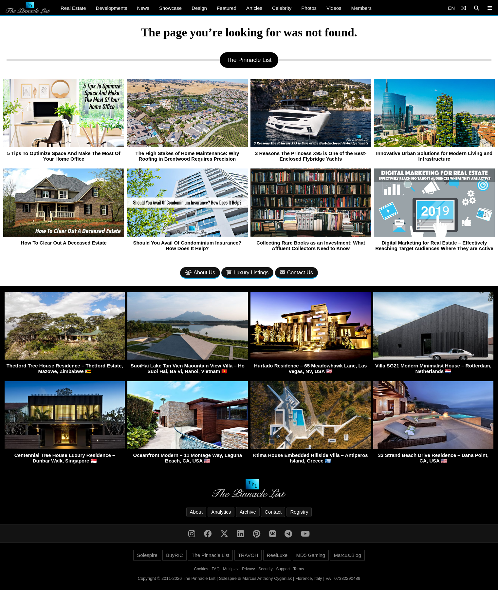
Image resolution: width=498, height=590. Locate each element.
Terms (298, 569)
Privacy (248, 569)
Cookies (201, 569)
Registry (299, 512)
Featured (226, 8)
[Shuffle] (464, 8)
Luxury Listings (247, 272)
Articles (254, 8)
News (143, 8)
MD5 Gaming (310, 555)
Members (361, 8)
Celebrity (281, 8)
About (196, 512)
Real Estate (73, 8)
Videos (333, 8)
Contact (273, 512)
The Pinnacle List (210, 555)
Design (199, 8)
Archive (248, 512)
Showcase (170, 8)
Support (283, 569)
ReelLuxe (277, 555)
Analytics (221, 512)
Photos (309, 8)
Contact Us (296, 272)
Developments (111, 8)
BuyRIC (174, 555)
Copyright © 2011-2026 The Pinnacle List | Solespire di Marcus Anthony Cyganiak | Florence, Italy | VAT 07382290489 (249, 578)
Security (265, 569)
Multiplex (230, 569)
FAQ (216, 569)
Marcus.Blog (347, 555)
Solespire (147, 555)
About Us (200, 272)
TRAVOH (248, 555)
